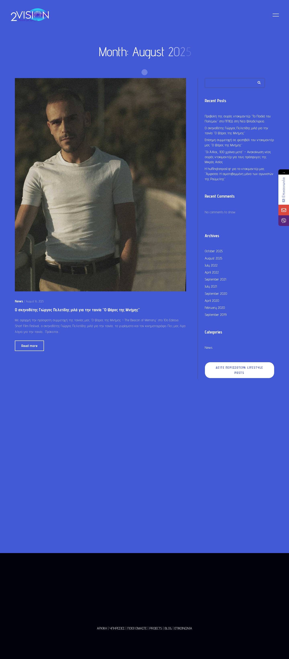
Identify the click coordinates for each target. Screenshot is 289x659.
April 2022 (212, 273)
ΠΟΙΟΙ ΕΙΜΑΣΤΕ (137, 628)
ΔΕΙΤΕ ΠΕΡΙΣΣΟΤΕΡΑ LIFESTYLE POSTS (239, 370)
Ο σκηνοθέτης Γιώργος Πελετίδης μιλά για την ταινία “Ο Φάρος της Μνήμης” (77, 310)
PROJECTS (155, 628)
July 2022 (211, 265)
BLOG (168, 628)
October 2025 (214, 251)
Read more (29, 346)
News (208, 348)
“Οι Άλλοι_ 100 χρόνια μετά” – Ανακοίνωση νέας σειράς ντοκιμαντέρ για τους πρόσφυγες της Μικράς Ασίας (238, 157)
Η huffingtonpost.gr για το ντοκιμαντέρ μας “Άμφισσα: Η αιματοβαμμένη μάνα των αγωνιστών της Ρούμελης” (239, 174)
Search (259, 82)
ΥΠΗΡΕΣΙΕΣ (117, 628)
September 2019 (216, 315)
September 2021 (215, 280)
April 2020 (212, 301)
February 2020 (215, 308)
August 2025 (213, 258)
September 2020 (216, 294)
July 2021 (211, 287)
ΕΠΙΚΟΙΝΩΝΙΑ (183, 628)
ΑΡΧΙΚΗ (102, 628)
